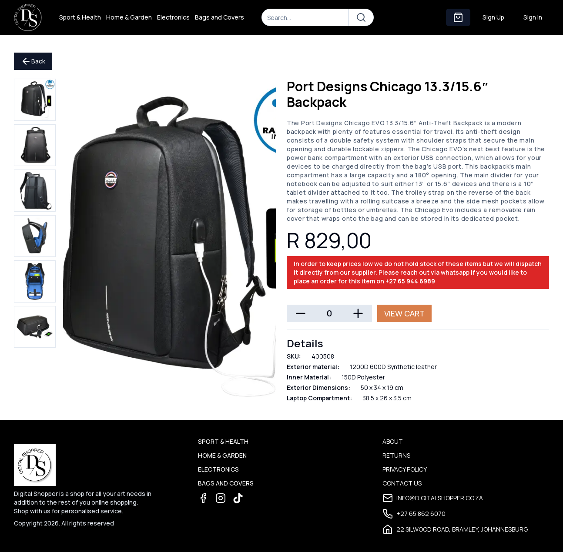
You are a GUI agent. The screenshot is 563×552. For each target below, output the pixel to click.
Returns (396, 455)
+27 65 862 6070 (414, 514)
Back (33, 61)
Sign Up (493, 17)
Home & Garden (129, 17)
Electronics (173, 17)
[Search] (305, 17)
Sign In (532, 17)
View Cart (404, 313)
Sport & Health (80, 17)
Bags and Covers (219, 17)
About (392, 441)
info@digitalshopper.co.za (432, 498)
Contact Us (402, 483)
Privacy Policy (404, 469)
